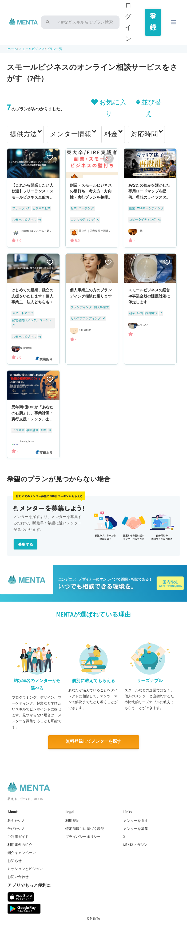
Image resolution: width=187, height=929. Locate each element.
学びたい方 (16, 828)
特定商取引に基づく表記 (84, 828)
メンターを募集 (135, 828)
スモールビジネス (32, 49)
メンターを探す (135, 820)
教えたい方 (16, 820)
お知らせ (14, 860)
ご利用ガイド (18, 836)
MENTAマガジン (135, 844)
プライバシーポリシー (83, 836)
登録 (153, 22)
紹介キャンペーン (21, 852)
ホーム (12, 49)
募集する (25, 545)
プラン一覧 (54, 49)
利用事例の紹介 (19, 844)
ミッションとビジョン (25, 868)
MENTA (95, 918)
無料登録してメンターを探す (93, 741)
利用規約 (72, 820)
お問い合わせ (18, 876)
